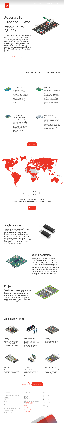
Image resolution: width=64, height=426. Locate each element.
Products (40, 3)
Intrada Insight (39, 73)
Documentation (49, 3)
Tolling (6, 341)
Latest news (7, 395)
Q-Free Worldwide (27, 414)
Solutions (33, 3)
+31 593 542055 (29, 405)
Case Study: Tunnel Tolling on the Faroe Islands (12, 415)
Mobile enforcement (51, 369)
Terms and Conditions (27, 412)
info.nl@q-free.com (29, 406)
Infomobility (8, 369)
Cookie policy (26, 410)
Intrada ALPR (29, 73)
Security (27, 369)
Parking (47, 341)
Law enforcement (30, 341)
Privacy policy (26, 408)
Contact (57, 3)
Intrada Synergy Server (53, 73)
